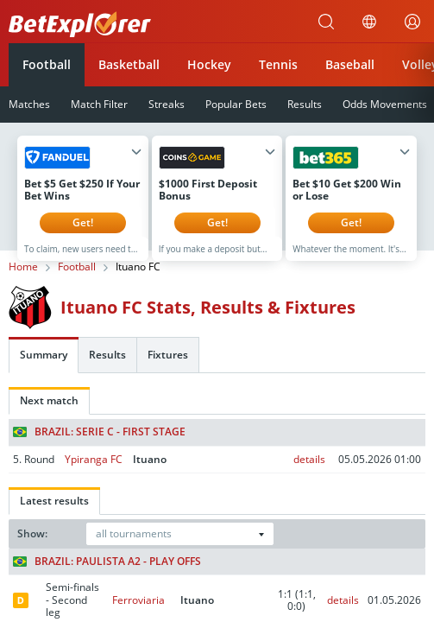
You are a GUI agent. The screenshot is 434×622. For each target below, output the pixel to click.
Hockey (209, 64)
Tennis (278, 64)
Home (23, 280)
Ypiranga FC (94, 472)
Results (304, 104)
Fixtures (168, 367)
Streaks (166, 104)
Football (46, 64)
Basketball (129, 64)
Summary (43, 367)
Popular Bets (236, 104)
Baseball (349, 64)
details (309, 472)
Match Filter (99, 104)
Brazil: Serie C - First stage (99, 445)
